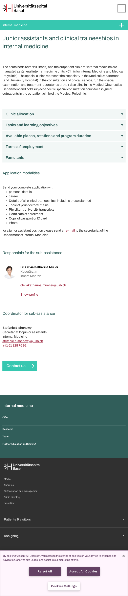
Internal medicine (14, 25)
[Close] (123, 556)
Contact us (15, 366)
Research (7, 429)
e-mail (70, 230)
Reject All (45, 571)
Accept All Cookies (83, 571)
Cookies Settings (64, 586)
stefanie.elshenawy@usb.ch (22, 341)
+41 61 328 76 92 (14, 345)
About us (9, 485)
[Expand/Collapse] (122, 8)
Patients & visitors (17, 519)
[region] (64, 573)
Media (7, 479)
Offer (5, 417)
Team (5, 436)
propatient (9, 503)
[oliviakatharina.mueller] (43, 285)
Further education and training (19, 444)
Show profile (29, 294)
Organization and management (21, 491)
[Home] (24, 8)
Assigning (11, 536)
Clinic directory (12, 497)
